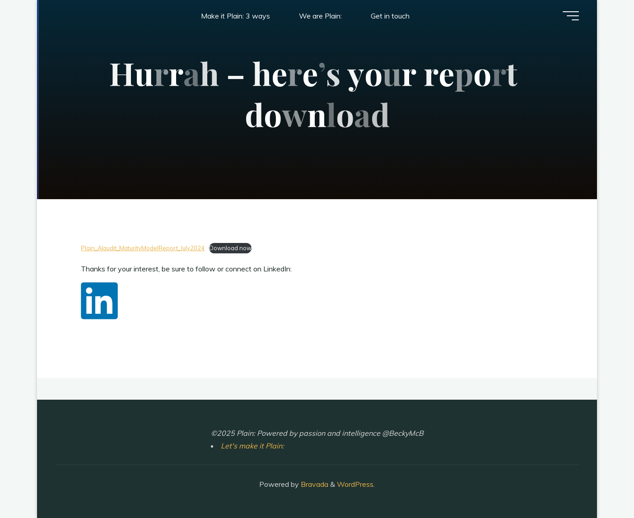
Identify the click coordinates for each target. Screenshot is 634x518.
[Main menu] (571, 15)
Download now (230, 248)
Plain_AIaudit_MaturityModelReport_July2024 (143, 248)
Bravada (313, 484)
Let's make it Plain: (252, 445)
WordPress (355, 484)
